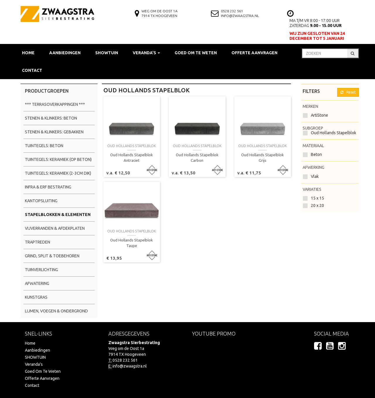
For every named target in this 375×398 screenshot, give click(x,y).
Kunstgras (36, 297)
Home (28, 52)
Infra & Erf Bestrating (48, 187)
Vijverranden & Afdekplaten (55, 228)
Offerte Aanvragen (254, 52)
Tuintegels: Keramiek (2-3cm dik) (58, 173)
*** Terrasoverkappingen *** (55, 104)
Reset (348, 92)
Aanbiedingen (65, 52)
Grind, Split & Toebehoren (52, 256)
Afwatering (37, 283)
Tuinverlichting (41, 269)
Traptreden (37, 242)
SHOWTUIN (106, 52)
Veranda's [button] (146, 52)
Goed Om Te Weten (196, 52)
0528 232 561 (232, 11)
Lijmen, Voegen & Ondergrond (56, 311)
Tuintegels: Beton (44, 145)
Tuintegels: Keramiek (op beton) (58, 159)
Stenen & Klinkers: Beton (51, 118)
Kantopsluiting (41, 200)
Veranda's (34, 364)
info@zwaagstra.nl (240, 16)
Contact (32, 70)
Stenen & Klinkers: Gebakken (54, 132)
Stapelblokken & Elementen (58, 214)
